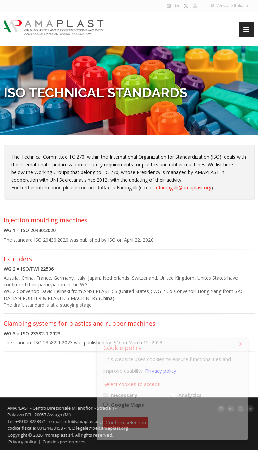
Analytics (190, 395)
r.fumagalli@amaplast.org (183, 187)
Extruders (18, 259)
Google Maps (127, 404)
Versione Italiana (229, 5)
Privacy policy (24, 442)
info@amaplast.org (85, 421)
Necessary (124, 395)
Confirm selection (126, 422)
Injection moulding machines (45, 220)
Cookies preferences (66, 442)
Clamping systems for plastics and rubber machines (79, 323)
